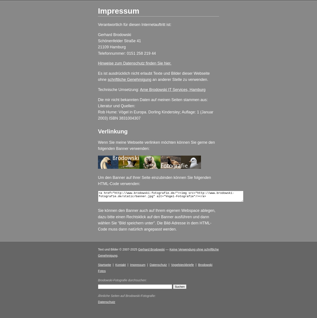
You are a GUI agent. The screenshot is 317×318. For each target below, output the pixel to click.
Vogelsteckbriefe (182, 267)
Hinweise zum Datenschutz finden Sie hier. (134, 63)
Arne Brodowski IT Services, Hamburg (173, 89)
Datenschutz (158, 267)
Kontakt (120, 267)
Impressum (138, 267)
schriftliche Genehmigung (129, 79)
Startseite (104, 267)
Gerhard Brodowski (151, 251)
